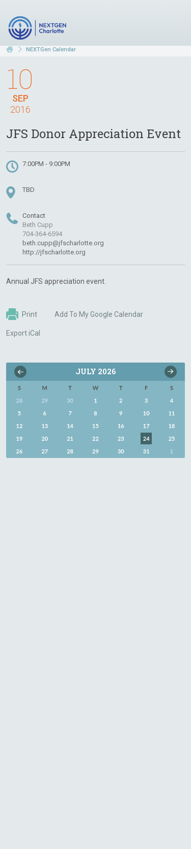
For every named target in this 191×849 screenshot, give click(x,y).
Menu (173, 24)
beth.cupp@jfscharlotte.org (63, 243)
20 (44, 438)
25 (172, 438)
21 (70, 438)
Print (21, 314)
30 (121, 451)
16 (121, 425)
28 (70, 451)
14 (70, 425)
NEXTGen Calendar (51, 49)
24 (146, 438)
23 (121, 438)
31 (146, 451)
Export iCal (23, 333)
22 (95, 438)
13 (44, 425)
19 (19, 438)
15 (95, 425)
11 (172, 413)
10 (146, 413)
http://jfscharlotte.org (54, 252)
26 (19, 451)
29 (95, 451)
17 (146, 425)
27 (44, 451)
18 (172, 425)
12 (19, 425)
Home (9, 49)
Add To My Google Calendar (98, 314)
